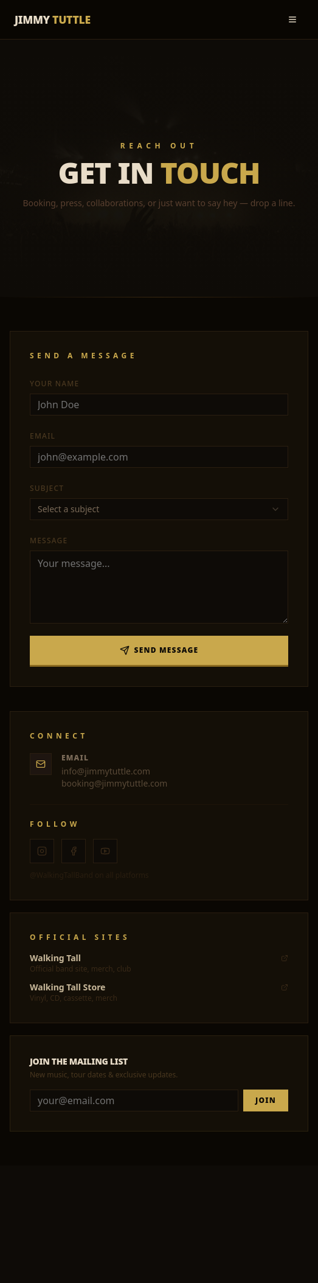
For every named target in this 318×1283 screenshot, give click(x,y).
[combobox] (159, 509)
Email (42, 436)
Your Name (54, 383)
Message (48, 540)
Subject (47, 488)
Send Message (159, 650)
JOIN (265, 1100)
